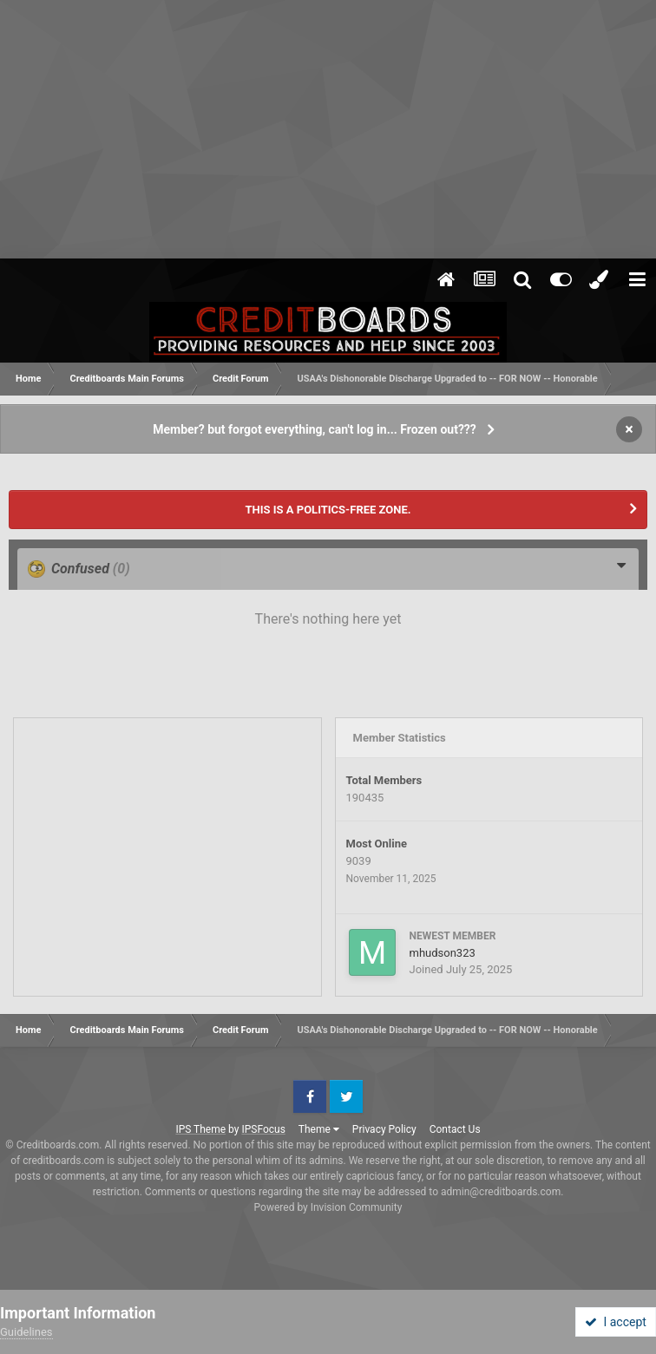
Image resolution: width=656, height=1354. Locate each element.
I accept (615, 1322)
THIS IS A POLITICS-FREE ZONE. (327, 509)
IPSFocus (263, 1129)
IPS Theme (200, 1129)
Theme (318, 1129)
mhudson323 (443, 952)
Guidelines (26, 1331)
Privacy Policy (384, 1129)
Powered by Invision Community (328, 1207)
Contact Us (455, 1129)
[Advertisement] (328, 130)
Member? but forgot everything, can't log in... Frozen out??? (314, 429)
